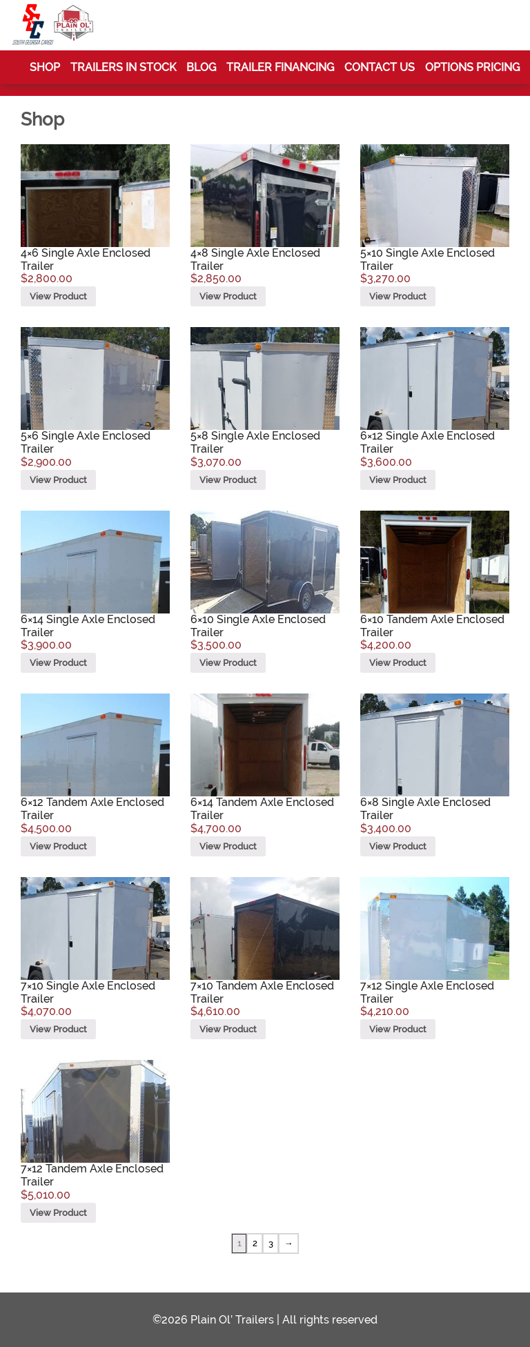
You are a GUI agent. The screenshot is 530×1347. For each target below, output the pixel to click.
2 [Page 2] (255, 1243)
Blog (201, 67)
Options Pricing (472, 67)
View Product (58, 296)
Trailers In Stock (123, 67)
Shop (45, 67)
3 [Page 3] (270, 1243)
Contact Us (379, 67)
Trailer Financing (280, 67)
